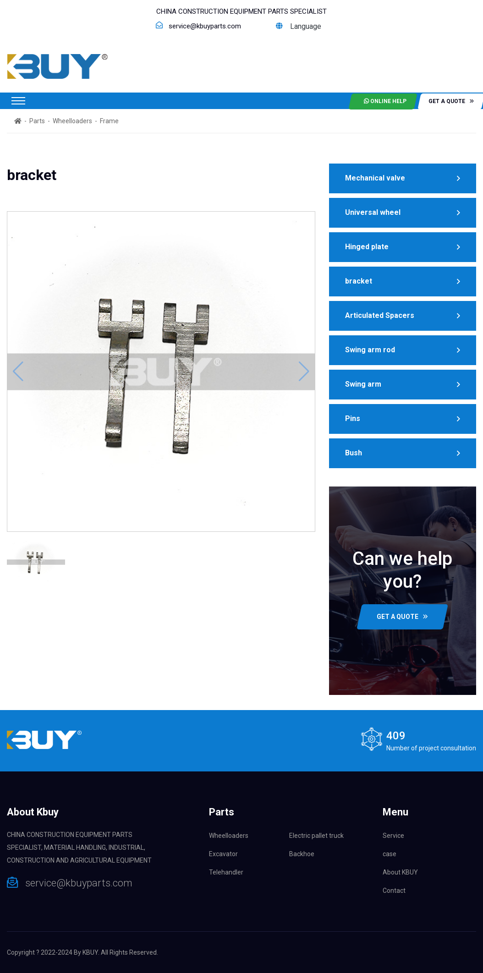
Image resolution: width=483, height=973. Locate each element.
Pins (352, 418)
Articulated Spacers (379, 315)
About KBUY (400, 872)
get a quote (451, 101)
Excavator (223, 854)
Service (393, 835)
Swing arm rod (370, 349)
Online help (385, 101)
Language (298, 26)
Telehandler (226, 872)
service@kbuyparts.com (205, 26)
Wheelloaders (72, 121)
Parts (37, 121)
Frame (109, 121)
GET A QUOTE (402, 616)
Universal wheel (373, 212)
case (389, 854)
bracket (358, 281)
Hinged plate (367, 246)
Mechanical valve (375, 178)
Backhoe (301, 854)
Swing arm (363, 384)
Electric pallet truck (316, 835)
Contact (394, 890)
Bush (353, 452)
